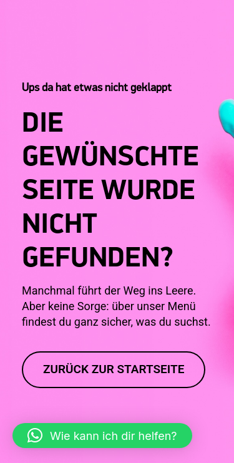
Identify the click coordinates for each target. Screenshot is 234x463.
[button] (102, 435)
